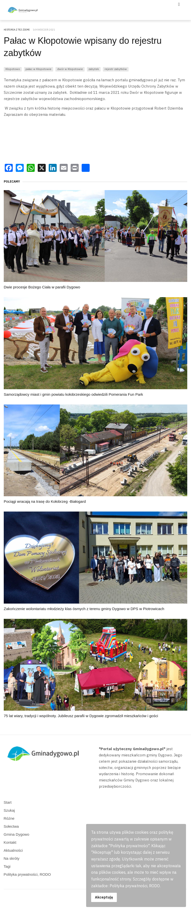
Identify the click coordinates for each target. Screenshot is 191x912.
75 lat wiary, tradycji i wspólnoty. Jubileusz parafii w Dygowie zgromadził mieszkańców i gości (81, 716)
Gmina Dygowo (16, 834)
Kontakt (10, 842)
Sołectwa (11, 826)
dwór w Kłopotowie (70, 69)
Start (8, 802)
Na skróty (11, 858)
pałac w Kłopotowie (38, 69)
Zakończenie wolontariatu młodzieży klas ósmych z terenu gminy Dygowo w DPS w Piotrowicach (84, 609)
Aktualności (13, 850)
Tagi (7, 866)
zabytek (93, 69)
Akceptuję (104, 897)
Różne (9, 818)
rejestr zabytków (116, 69)
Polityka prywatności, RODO (27, 874)
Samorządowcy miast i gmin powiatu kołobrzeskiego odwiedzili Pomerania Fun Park (73, 394)
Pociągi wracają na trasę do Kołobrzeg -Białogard (45, 501)
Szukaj (9, 810)
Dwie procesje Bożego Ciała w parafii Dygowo (42, 287)
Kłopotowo (12, 69)
